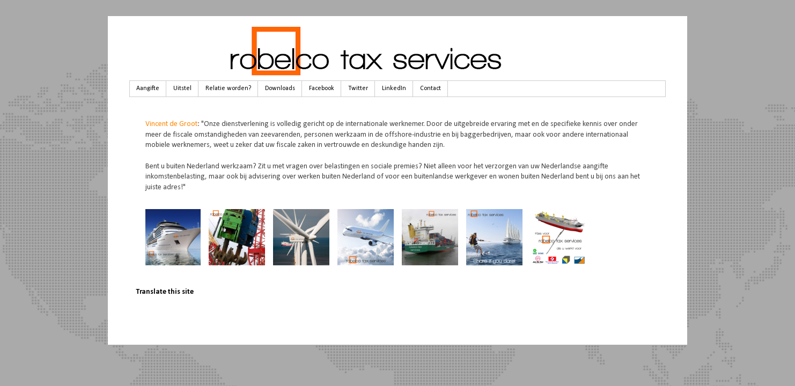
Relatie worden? (228, 88)
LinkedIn (394, 88)
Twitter (358, 88)
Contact (430, 88)
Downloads (280, 88)
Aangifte (147, 88)
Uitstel (182, 88)
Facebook (321, 88)
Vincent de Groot (171, 124)
